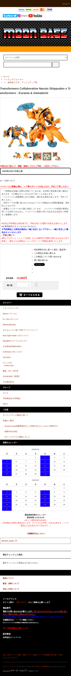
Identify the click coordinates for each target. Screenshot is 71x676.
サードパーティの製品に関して (15, 415)
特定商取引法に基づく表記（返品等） (50, 249)
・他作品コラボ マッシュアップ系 (21, 82)
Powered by (20, 671)
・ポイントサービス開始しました (16, 437)
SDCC (5, 404)
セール (5, 393)
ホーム (6, 76)
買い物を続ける (41, 260)
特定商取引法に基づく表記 (53, 655)
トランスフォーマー (14, 79)
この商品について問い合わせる (47, 256)
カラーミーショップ (10, 666)
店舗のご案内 (8, 421)
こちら (16, 620)
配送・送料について (25, 655)
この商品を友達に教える (45, 253)
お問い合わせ (21, 602)
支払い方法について (10, 655)
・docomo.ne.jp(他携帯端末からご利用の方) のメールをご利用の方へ (31, 426)
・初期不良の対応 (10, 432)
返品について (37, 655)
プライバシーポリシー (10, 658)
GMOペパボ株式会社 (42, 666)
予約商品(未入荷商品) (11, 398)
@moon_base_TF (9, 541)
